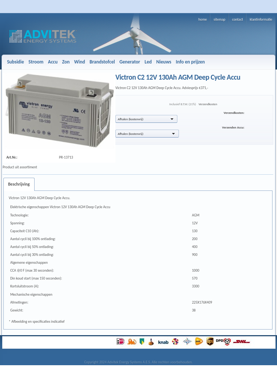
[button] (146, 119)
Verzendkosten (207, 104)
